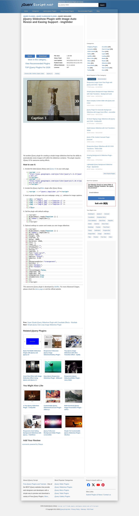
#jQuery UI (49, 73)
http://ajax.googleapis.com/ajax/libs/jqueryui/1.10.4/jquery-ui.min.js (55, 182)
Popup (90, 230)
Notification (97, 230)
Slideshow (105, 63)
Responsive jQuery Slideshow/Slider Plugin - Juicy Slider (72, 378)
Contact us (107, 494)
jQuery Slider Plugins (62, 484)
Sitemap (83, 509)
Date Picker (102, 220)
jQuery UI (53, 169)
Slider (42, 188)
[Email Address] (101, 192)
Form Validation (92, 220)
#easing (57, 73)
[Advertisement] (53, 39)
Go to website (71, 65)
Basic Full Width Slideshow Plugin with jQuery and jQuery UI (32, 352)
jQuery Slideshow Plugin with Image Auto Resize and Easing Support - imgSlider (49, 20)
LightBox (89, 56)
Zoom (103, 70)
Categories (35, 11)
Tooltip (89, 70)
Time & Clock (105, 67)
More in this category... (37, 60)
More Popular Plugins (109, 173)
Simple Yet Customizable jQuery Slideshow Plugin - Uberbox (72, 432)
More (46, 496)
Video (110, 237)
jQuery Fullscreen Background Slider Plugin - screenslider (52, 432)
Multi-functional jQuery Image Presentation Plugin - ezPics (73, 407)
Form (103, 51)
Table (103, 65)
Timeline (96, 237)
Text (88, 67)
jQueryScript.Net (65, 509)
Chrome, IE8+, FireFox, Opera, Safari (34, 73)
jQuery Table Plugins (62, 493)
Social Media (90, 65)
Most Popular (91, 79)
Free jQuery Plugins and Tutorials (38, 4)
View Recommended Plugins (37, 63)
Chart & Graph (106, 49)
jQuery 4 (99, 214)
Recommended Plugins (85, 11)
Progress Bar (106, 230)
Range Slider (91, 233)
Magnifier (110, 220)
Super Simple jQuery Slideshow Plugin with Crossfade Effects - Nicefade (52, 322)
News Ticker (105, 224)
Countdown (91, 217)
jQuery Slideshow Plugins (63, 487)
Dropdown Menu (101, 217)
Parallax (98, 227)
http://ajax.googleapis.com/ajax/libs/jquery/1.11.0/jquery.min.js (55, 175)
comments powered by (32, 444)
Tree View (103, 237)
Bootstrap (90, 227)
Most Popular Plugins (67, 11)
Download (43, 56)
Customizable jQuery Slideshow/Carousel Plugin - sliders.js (53, 407)
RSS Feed (90, 509)
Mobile (104, 58)
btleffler (56, 286)
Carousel (106, 214)
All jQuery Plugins (92, 47)
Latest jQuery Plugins (49, 11)
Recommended (102, 79)
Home (26, 11)
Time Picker (106, 227)
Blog (98, 11)
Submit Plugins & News (94, 494)
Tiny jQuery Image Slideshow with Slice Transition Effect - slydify (72, 352)
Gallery (89, 54)
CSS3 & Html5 (91, 51)
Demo (30, 56)
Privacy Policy (75, 509)
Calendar (96, 224)
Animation (90, 49)
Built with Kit (101, 203)
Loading (104, 56)
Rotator (104, 60)
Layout (104, 54)
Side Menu (107, 233)
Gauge (99, 233)
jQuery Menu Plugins (62, 490)
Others (89, 60)
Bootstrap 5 (91, 214)
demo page (39, 289)
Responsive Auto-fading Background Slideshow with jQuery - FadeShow (32, 432)
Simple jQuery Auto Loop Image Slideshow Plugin (44, 325)
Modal (90, 224)
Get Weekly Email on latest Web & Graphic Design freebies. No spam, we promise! (101, 186)
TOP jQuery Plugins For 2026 (37, 67)
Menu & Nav (90, 58)
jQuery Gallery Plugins (62, 496)
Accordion (105, 47)
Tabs (89, 237)
